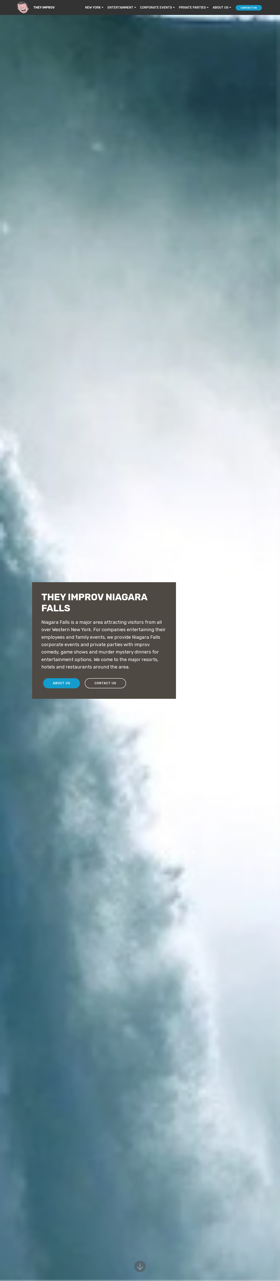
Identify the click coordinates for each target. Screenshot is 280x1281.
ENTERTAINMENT (120, 7)
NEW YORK (93, 7)
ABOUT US (220, 7)
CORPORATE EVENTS (156, 7)
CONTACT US (249, 7)
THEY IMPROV (44, 7)
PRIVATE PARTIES (192, 7)
